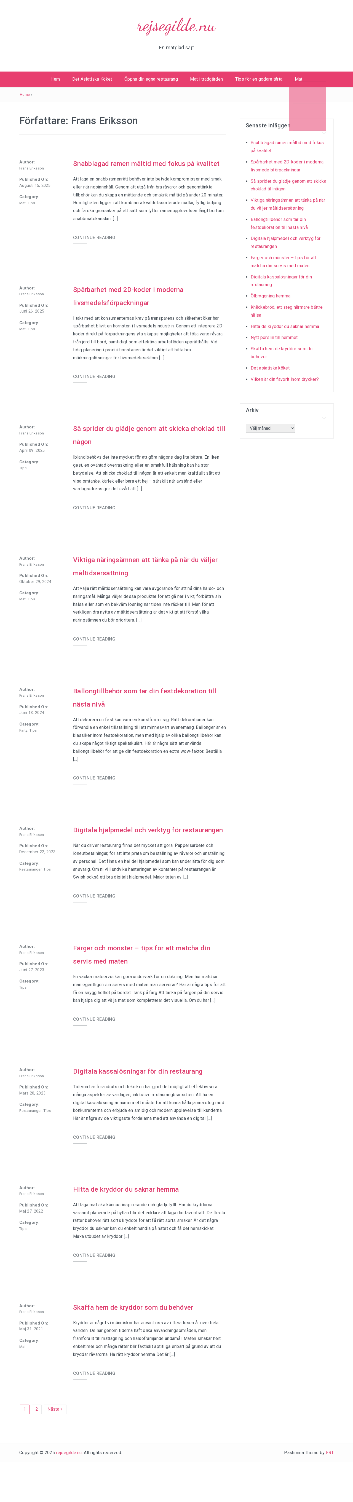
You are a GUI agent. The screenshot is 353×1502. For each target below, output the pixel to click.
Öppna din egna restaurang (151, 79)
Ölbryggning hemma (270, 296)
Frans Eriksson (31, 168)
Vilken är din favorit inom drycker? (285, 379)
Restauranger (30, 882)
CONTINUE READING (94, 250)
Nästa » (55, 1448)
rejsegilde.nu (176, 24)
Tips (31, 203)
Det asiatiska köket (270, 368)
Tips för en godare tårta (259, 79)
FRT (330, 1492)
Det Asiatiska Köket (92, 79)
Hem (55, 79)
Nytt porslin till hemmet (274, 337)
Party (23, 744)
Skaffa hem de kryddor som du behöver (147, 1346)
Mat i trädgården (206, 79)
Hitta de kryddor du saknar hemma (138, 1228)
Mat (299, 79)
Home (25, 94)
